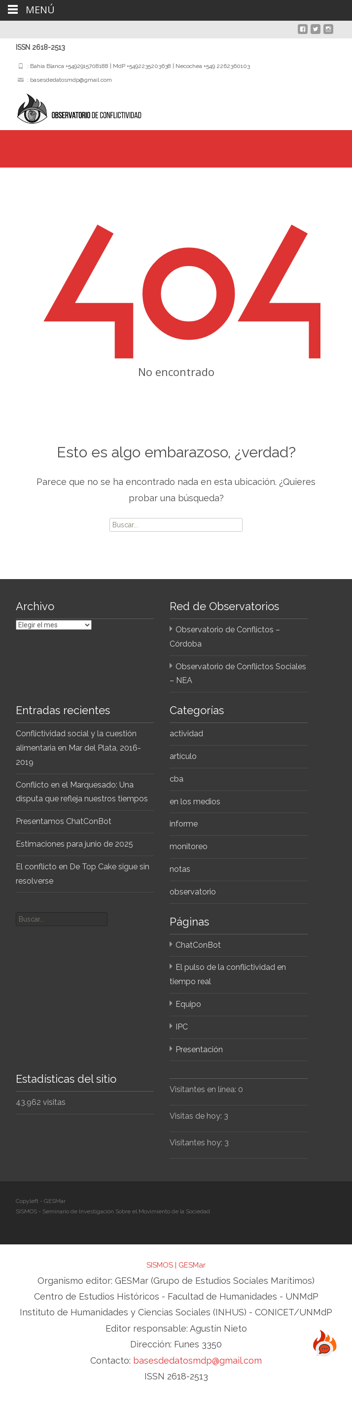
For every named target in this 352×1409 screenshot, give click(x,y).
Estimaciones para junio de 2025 (74, 844)
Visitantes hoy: (197, 1142)
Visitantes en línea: (204, 1089)
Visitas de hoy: (197, 1116)
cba (176, 779)
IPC (182, 1026)
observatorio (193, 891)
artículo (183, 756)
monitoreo (189, 846)
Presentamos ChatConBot (63, 821)
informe (184, 823)
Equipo (188, 1004)
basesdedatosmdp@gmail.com (197, 1360)
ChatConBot (198, 945)
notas (180, 869)
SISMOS (159, 1265)
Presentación (199, 1049)
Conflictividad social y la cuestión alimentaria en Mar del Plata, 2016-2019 (78, 748)
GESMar (192, 1265)
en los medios (195, 801)
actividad (186, 733)
